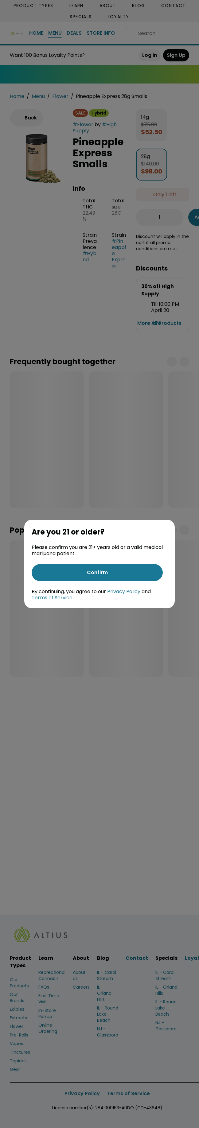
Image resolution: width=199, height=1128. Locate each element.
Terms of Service (52, 597)
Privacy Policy (123, 591)
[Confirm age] (97, 572)
